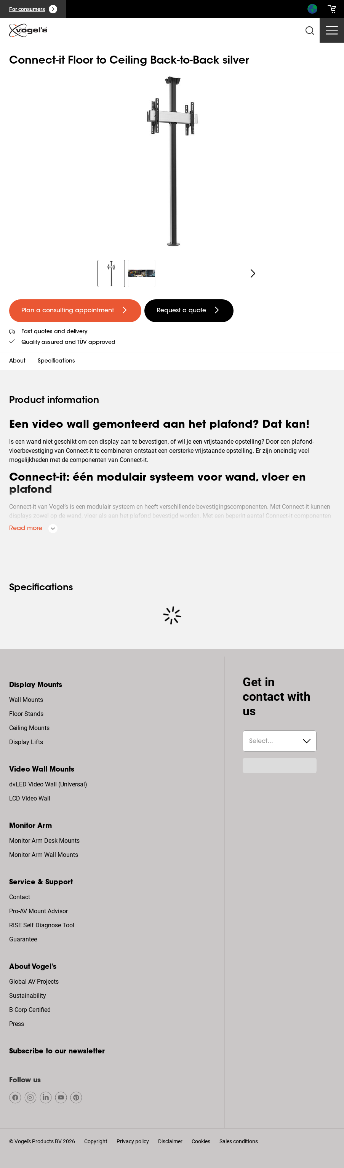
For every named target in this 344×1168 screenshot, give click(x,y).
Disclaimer (170, 1141)
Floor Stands (26, 713)
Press (16, 1023)
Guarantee (23, 939)
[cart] (331, 9)
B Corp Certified (30, 1009)
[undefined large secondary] (189, 310)
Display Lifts (26, 742)
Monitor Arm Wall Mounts (43, 854)
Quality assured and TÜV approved (68, 342)
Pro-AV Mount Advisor (38, 911)
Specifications (56, 361)
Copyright (95, 1141)
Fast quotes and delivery (54, 332)
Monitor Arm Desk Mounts (44, 840)
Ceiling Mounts (29, 728)
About (17, 361)
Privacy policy (133, 1141)
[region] (172, 161)
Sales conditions (238, 1141)
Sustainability (27, 995)
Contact (19, 897)
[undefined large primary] (75, 310)
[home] (28, 30)
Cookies (201, 1141)
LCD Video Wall (29, 798)
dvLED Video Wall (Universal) (48, 784)
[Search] (312, 10)
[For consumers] (33, 9)
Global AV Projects (34, 981)
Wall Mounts (26, 699)
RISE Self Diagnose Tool (41, 925)
